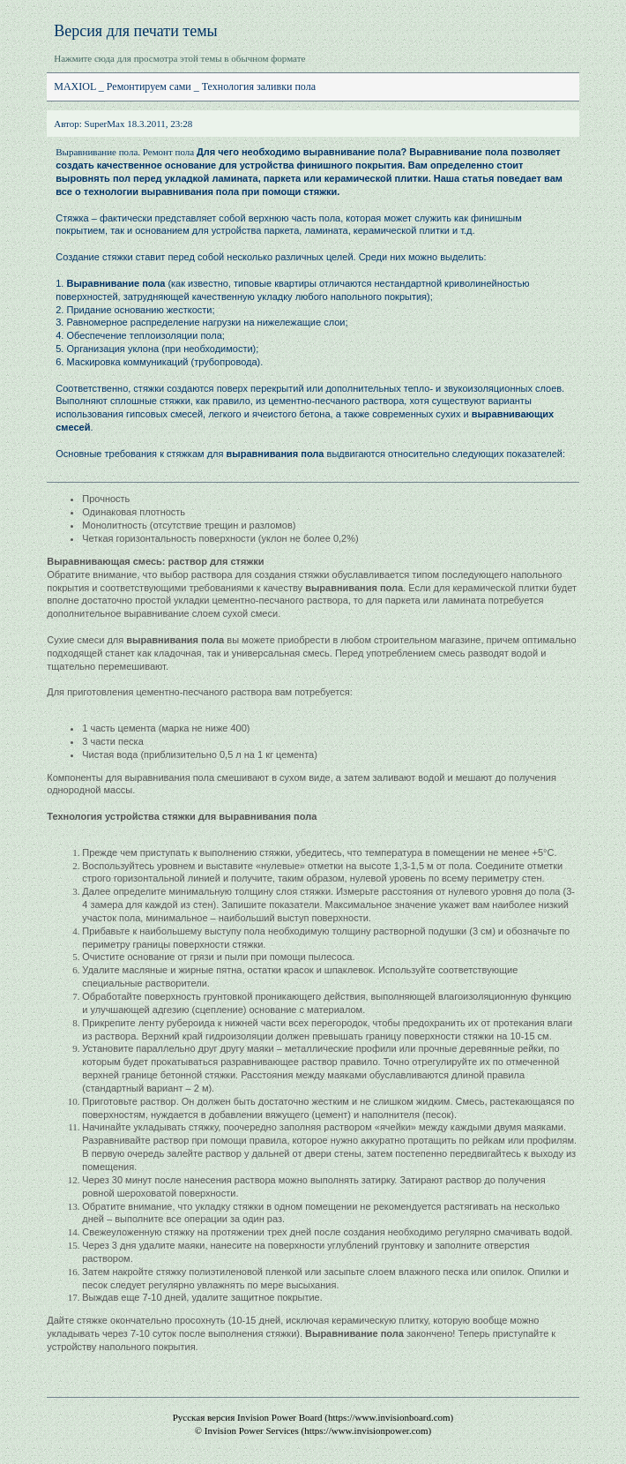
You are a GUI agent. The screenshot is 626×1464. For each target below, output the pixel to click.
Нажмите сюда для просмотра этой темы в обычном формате (179, 58)
